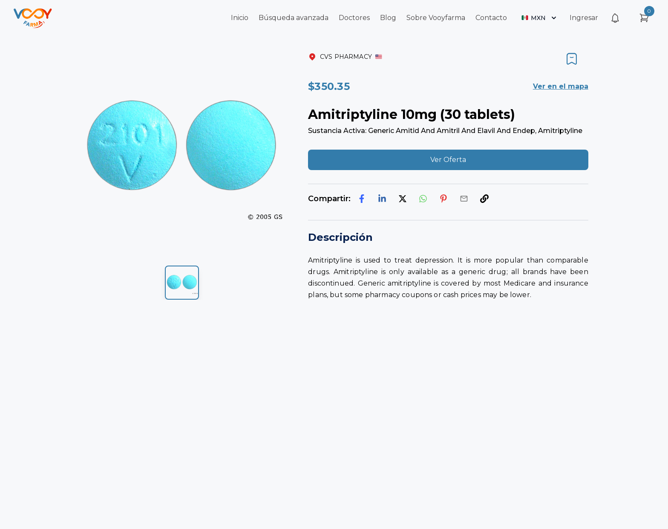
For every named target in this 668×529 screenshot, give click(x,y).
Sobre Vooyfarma (435, 18)
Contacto (491, 18)
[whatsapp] (423, 198)
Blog (388, 18)
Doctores (354, 18)
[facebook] (361, 198)
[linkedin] (382, 198)
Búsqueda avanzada (293, 18)
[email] (464, 198)
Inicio (239, 18)
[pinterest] (443, 198)
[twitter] (402, 198)
